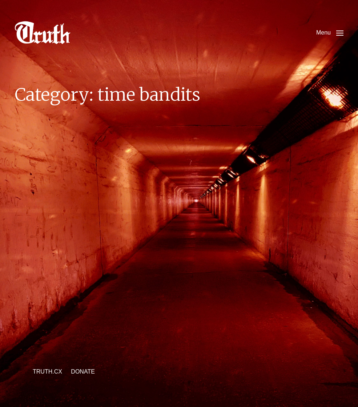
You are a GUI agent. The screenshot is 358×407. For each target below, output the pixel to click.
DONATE (82, 371)
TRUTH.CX (47, 371)
